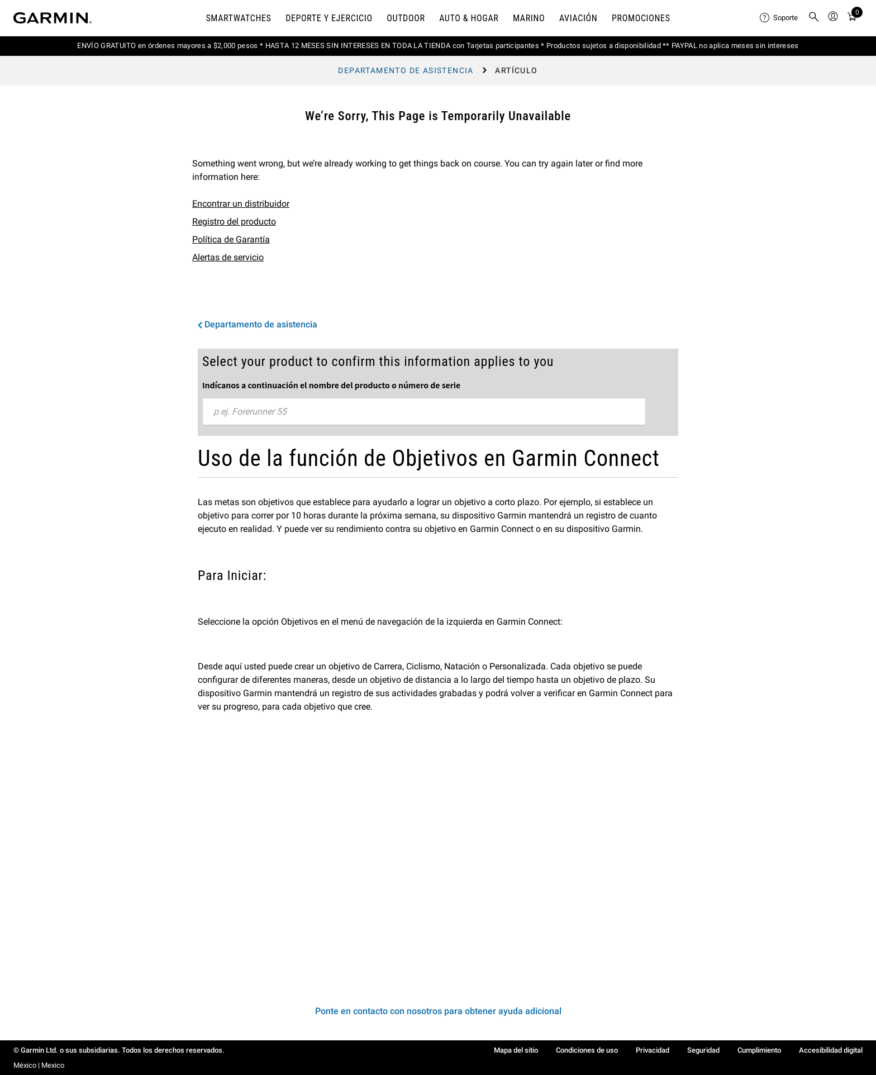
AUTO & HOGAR (468, 18)
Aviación (578, 18)
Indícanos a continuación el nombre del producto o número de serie (331, 385)
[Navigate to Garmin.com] (52, 18)
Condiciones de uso (587, 1050)
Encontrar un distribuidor (240, 203)
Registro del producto (234, 221)
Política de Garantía (231, 239)
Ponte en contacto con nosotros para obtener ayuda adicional (438, 1011)
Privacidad (652, 1050)
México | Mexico (38, 1065)
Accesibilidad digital (831, 1050)
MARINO (529, 18)
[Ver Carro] (852, 18)
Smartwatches (238, 18)
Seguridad (703, 1050)
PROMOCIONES (641, 18)
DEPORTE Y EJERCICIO (329, 18)
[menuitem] (779, 18)
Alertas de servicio (228, 257)
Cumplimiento (759, 1050)
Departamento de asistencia (405, 70)
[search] (814, 17)
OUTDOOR (406, 18)
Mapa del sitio (516, 1050)
